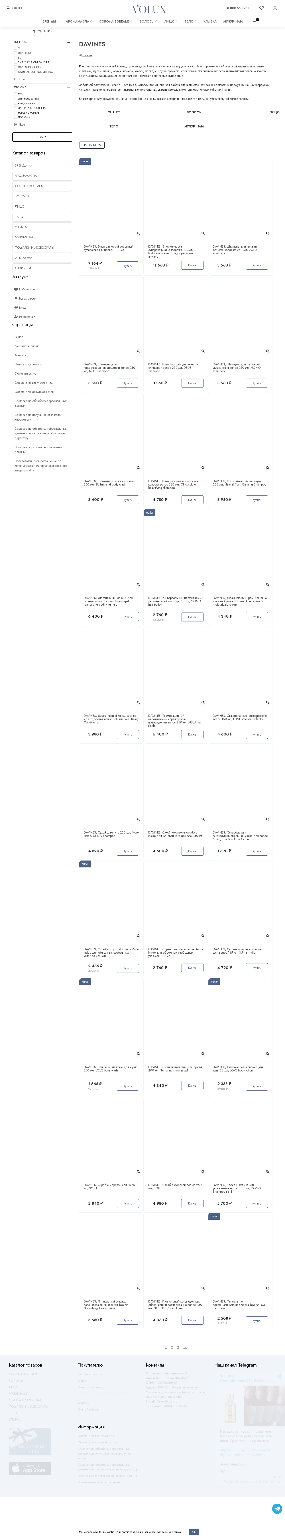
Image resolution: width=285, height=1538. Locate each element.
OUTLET (18, 8)
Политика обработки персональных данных (107, 1477)
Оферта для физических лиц (96, 1438)
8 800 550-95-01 (239, 8)
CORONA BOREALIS (116, 21)
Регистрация (24, 317)
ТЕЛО (191, 21)
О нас (81, 1382)
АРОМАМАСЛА (79, 21)
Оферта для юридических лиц (97, 1444)
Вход (20, 307)
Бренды (51, 21)
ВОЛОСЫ (149, 21)
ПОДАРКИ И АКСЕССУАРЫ (28, 1408)
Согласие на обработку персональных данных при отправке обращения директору (107, 1468)
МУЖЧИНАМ (234, 21)
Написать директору (91, 1389)
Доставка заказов (89, 1376)
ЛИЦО (171, 21)
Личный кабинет (88, 1411)
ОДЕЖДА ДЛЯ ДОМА (25, 1402)
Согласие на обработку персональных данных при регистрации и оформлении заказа (104, 1455)
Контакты (83, 1405)
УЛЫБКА (210, 21)
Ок (194, 1532)
